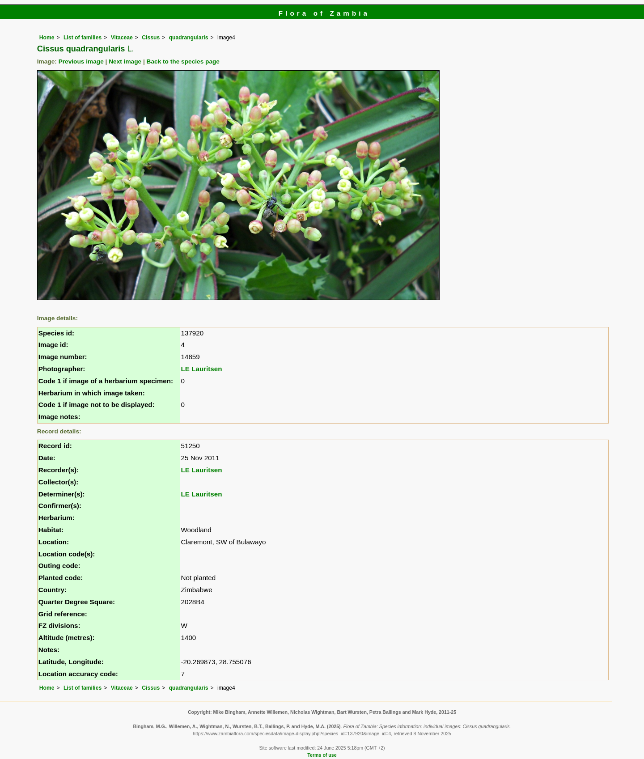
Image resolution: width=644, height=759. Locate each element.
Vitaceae (122, 37)
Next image (125, 61)
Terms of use (321, 755)
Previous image (81, 61)
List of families (83, 37)
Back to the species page (183, 61)
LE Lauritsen (201, 369)
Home (47, 37)
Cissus (151, 37)
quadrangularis (188, 37)
